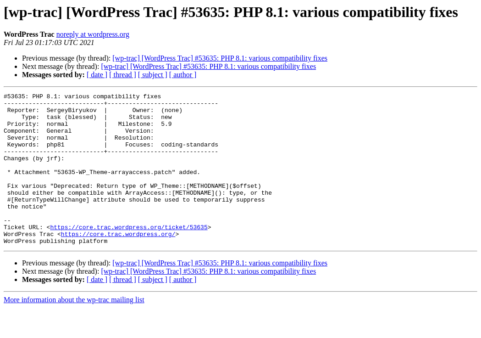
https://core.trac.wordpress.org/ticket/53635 (128, 254)
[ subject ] (152, 75)
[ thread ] (122, 75)
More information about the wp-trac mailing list (74, 330)
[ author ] (183, 75)
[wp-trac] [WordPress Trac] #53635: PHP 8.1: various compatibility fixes (219, 58)
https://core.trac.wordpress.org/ (118, 263)
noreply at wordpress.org (92, 34)
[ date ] (97, 75)
